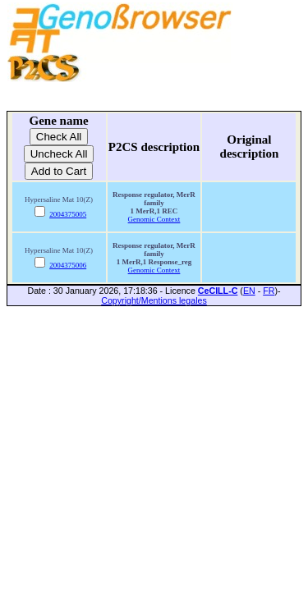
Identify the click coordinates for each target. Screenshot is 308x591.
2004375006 (67, 265)
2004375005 (67, 214)
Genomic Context (154, 219)
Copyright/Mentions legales (154, 300)
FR (268, 291)
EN (249, 291)
